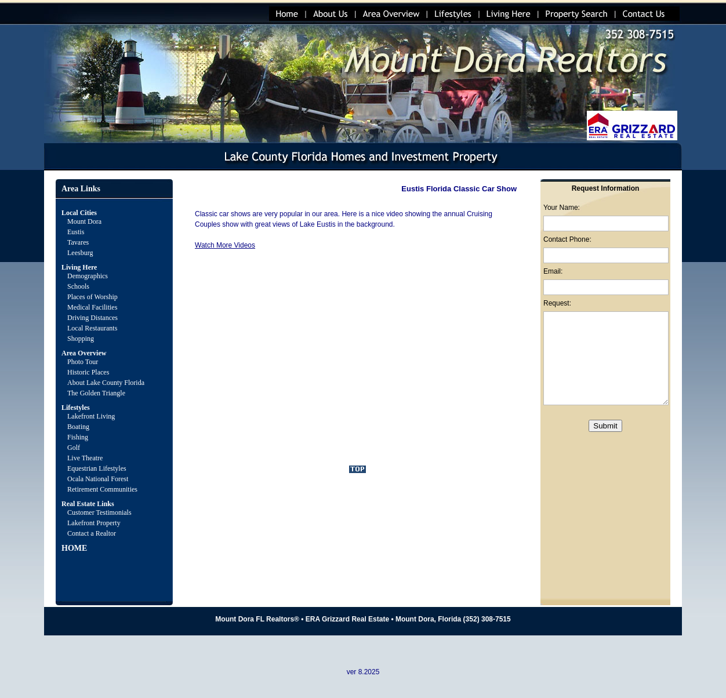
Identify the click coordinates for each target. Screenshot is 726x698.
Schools (78, 286)
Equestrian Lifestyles (96, 468)
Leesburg (81, 253)
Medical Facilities (92, 307)
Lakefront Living (91, 416)
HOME (74, 548)
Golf (73, 447)
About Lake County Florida (105, 383)
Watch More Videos (225, 245)
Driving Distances (92, 318)
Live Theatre (85, 458)
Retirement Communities (102, 489)
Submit (605, 425)
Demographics (87, 276)
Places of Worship (92, 297)
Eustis (75, 232)
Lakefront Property (94, 523)
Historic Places (88, 372)
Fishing (77, 437)
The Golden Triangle (96, 393)
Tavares (78, 242)
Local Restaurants (92, 328)
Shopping (80, 339)
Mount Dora (84, 221)
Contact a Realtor (91, 533)
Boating (78, 427)
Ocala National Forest (97, 479)
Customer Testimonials (99, 512)
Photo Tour (82, 362)
